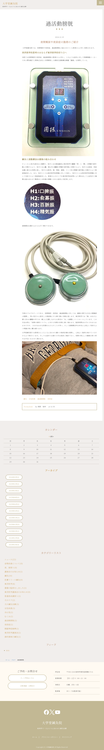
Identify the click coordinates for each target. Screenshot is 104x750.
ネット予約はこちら (27, 678)
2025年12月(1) (14, 484)
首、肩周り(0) (11, 567)
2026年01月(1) (14, 477)
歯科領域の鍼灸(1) (13, 636)
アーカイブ (51, 470)
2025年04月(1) (14, 511)
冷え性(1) (9, 612)
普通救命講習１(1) (13, 596)
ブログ (13, 660)
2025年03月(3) (14, 518)
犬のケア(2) (10, 600)
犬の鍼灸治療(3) (12, 604)
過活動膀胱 (41, 399)
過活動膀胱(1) (11, 620)
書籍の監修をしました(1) (16, 588)
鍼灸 (25, 399)
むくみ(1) (9, 616)
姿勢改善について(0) (14, 563)
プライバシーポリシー (50, 737)
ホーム (8, 660)
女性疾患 (32, 399)
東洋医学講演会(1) (13, 632)
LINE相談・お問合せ (27, 686)
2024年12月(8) (14, 538)
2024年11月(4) (14, 545)
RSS (7, 650)
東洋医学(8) (10, 583)
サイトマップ (67, 737)
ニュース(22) (10, 559)
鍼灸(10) (8, 575)
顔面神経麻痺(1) (12, 628)
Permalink (28, 407)
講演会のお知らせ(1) (14, 571)
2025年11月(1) (14, 491)
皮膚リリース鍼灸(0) (14, 579)
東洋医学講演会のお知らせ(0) (17, 592)
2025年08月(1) (14, 497)
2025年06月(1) (14, 504)
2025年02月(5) (14, 524)
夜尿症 (50, 399)
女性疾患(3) (10, 608)
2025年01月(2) (14, 531)
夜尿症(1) (9, 624)
